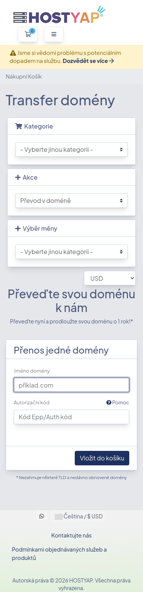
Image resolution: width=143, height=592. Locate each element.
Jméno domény (32, 371)
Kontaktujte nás (71, 535)
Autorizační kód (71, 403)
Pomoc (117, 402)
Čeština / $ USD (79, 516)
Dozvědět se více (88, 60)
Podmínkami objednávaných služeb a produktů (59, 553)
